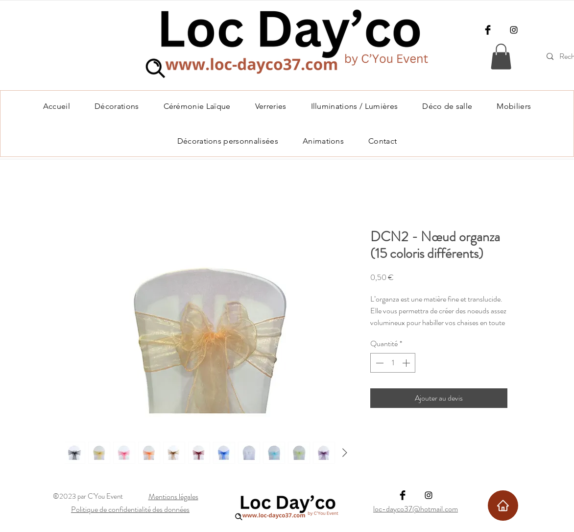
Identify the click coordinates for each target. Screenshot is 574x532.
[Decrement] (378, 363)
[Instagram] (514, 30)
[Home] (503, 505)
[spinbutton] (392, 363)
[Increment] (407, 363)
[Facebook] (488, 30)
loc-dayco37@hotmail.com (415, 508)
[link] (501, 57)
